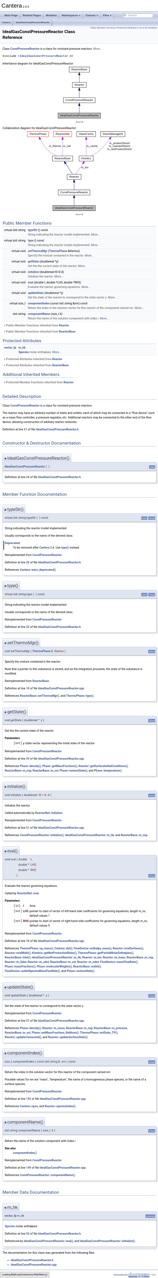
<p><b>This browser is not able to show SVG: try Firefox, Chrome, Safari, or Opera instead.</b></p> (79, 93)
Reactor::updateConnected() (23, 1037)
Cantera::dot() (63, 948)
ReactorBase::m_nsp (18, 770)
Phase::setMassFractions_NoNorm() (55, 1032)
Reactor (64, 325)
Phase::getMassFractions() (59, 766)
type (31, 240)
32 (27, 627)
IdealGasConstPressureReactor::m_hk (89, 835)
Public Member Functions (103, 28)
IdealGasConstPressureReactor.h (46, 56)
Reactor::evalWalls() (18, 952)
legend (79, 122)
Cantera (6, 22)
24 (27, 477)
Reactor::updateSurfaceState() (68, 1037)
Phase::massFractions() (20, 966)
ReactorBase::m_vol (45, 770)
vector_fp (10, 347)
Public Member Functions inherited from (36, 325)
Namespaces (71, 15)
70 (27, 941)
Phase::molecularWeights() (54, 966)
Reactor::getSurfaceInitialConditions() (103, 766)
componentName (39, 313)
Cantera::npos (29, 1106)
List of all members (147, 28)
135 (28, 1098)
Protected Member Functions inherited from (38, 382)
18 (27, 688)
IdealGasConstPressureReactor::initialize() (107, 1241)
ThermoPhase (58, 251)
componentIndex (39, 303)
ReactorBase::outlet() (87, 966)
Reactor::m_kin (91, 957)
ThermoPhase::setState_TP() (98, 1032)
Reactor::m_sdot (38, 962)
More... (97, 48)
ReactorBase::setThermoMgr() (39, 695)
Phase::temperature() (108, 770)
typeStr (32, 230)
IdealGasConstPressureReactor (33, 22)
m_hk (22, 347)
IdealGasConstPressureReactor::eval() (48, 1241)
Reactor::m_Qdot (15, 962)
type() (65, 547)
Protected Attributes (127, 28)
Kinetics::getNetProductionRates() (54, 952)
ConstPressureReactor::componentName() (47, 1175)
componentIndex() (25, 1152)
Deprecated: (12, 543)
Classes (91, 15)
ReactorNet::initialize (48, 813)
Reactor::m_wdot (88, 962)
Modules (51, 15)
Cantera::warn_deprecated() (38, 569)
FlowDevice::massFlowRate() (119, 962)
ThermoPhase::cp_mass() (36, 948)
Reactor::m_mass (114, 957)
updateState (36, 293)
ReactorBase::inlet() (17, 957)
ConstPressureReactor (25, 48)
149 (28, 1167)
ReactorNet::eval (28, 893)
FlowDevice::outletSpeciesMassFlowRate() (32, 971)
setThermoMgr (37, 251)
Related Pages (32, 15)
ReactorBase (67, 331)
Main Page (11, 15)
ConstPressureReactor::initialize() (42, 835)
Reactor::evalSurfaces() (128, 948)
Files (107, 15)
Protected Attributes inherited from (32, 359)
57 (27, 1020)
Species (24, 352)
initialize (33, 272)
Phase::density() (30, 766)
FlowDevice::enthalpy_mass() (93, 948)
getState (33, 261)
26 (27, 562)
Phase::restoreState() (73, 770)
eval (30, 282)
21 (25, 429)
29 (27, 758)
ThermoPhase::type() (79, 695)
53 (27, 1233)
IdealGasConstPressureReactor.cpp (61, 688)
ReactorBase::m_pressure (110, 1028)
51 (27, 827)
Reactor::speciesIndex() (60, 1106)
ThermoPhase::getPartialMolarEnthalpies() (105, 952)
